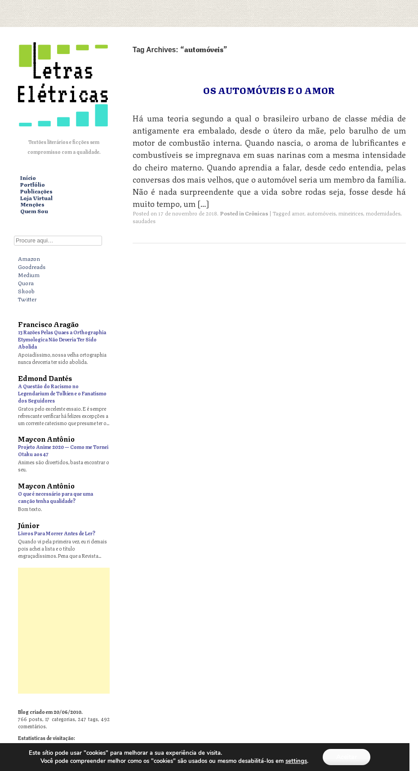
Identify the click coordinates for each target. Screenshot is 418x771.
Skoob (26, 290)
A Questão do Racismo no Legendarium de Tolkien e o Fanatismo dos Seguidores (62, 393)
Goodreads (31, 266)
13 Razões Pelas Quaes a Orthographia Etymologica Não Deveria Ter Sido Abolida (62, 339)
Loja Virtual (36, 198)
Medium (29, 274)
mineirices (350, 213)
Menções (32, 204)
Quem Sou (34, 211)
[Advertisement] (209, 631)
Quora (26, 282)
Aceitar (346, 757)
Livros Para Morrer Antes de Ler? (56, 533)
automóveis (321, 213)
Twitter (27, 298)
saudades (144, 220)
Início (28, 178)
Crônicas (256, 213)
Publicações (36, 191)
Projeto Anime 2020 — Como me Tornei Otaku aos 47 (63, 450)
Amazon (29, 258)
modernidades (383, 213)
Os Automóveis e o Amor (269, 90)
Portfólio (32, 184)
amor (298, 213)
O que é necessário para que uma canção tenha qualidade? (55, 496)
